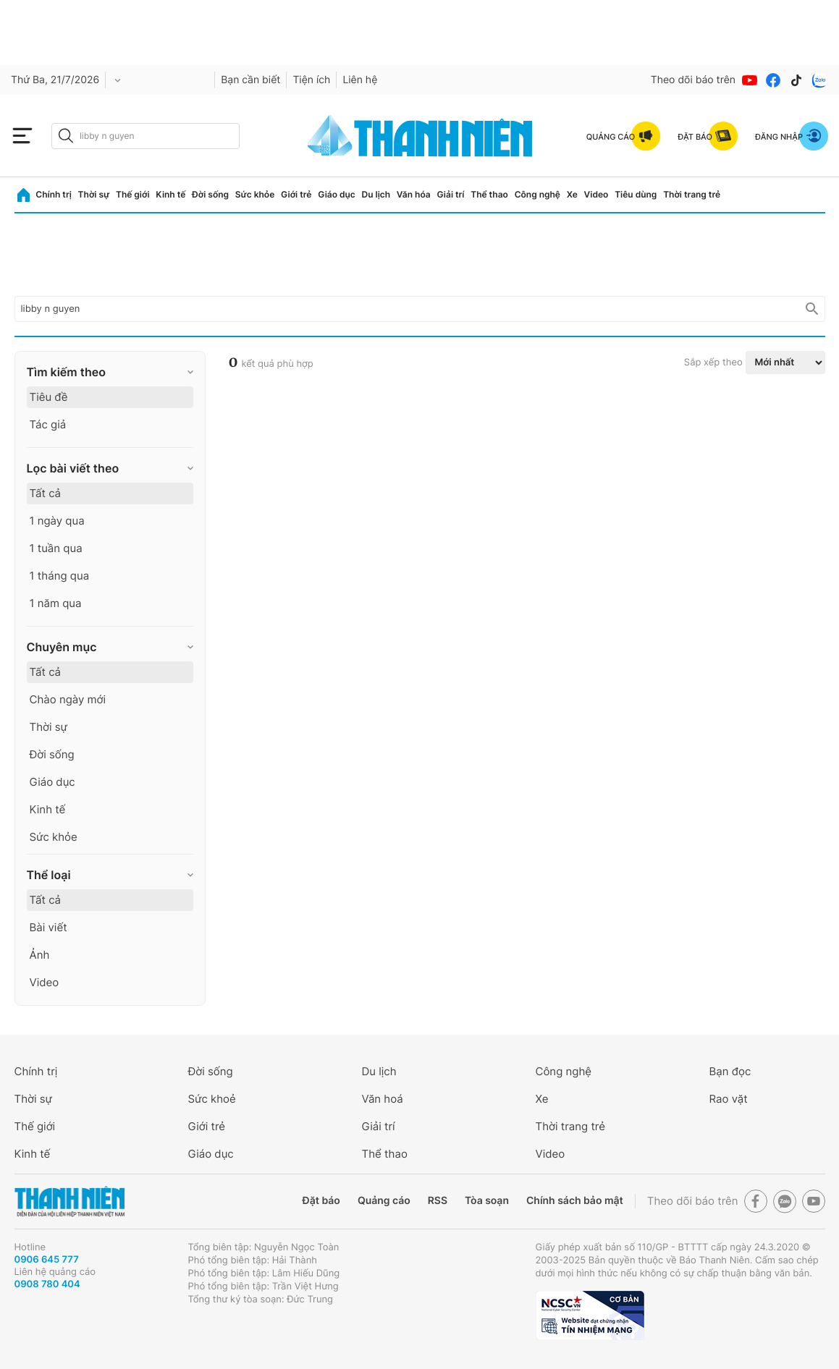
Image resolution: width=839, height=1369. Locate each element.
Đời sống (210, 194)
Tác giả (48, 424)
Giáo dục (336, 194)
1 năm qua (56, 603)
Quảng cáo (384, 1201)
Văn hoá (382, 1099)
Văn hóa (414, 194)
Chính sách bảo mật (574, 1201)
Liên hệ (359, 80)
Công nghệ (537, 194)
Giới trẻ (296, 194)
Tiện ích (311, 80)
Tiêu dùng (636, 194)
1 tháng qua (60, 575)
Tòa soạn (487, 1201)
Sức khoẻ (212, 1099)
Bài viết (48, 927)
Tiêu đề (49, 397)
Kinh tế (170, 194)
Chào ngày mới (68, 699)
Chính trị (53, 194)
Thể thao (489, 194)
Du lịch (376, 194)
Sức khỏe (254, 194)
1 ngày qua (57, 520)
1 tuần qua (56, 548)
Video (596, 194)
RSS (437, 1201)
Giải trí (450, 194)
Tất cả (46, 493)
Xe (572, 194)
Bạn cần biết (250, 80)
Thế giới (133, 194)
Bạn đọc (730, 1071)
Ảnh (40, 955)
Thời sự (94, 194)
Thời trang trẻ (691, 194)
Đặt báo (321, 1201)
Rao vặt (728, 1099)
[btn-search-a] (66, 136)
